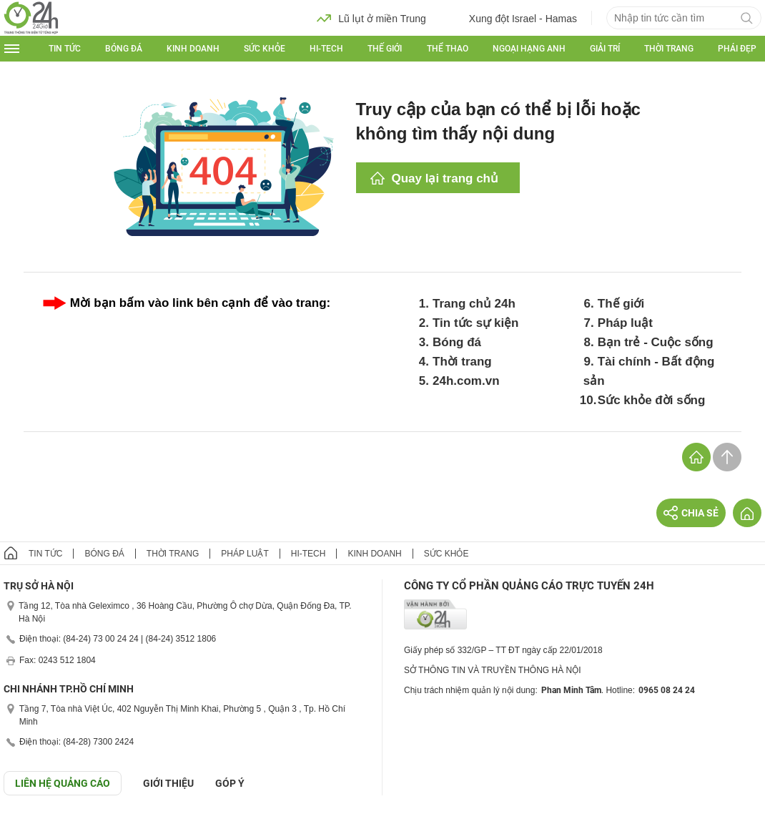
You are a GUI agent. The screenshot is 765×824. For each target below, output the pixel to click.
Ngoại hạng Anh (529, 49)
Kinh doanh (193, 49)
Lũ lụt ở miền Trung (371, 18)
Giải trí (605, 49)
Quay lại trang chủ (445, 178)
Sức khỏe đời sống (652, 400)
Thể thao (447, 49)
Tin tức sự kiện (476, 323)
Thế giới (384, 49)
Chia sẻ (691, 513)
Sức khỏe (264, 49)
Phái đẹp (737, 49)
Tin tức (65, 49)
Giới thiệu (168, 783)
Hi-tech (326, 49)
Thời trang (669, 49)
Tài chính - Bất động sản (649, 371)
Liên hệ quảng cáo (62, 783)
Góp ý (230, 783)
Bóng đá (123, 49)
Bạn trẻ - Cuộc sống (656, 342)
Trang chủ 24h (474, 303)
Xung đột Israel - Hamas (512, 18)
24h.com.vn (466, 381)
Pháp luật (625, 323)
